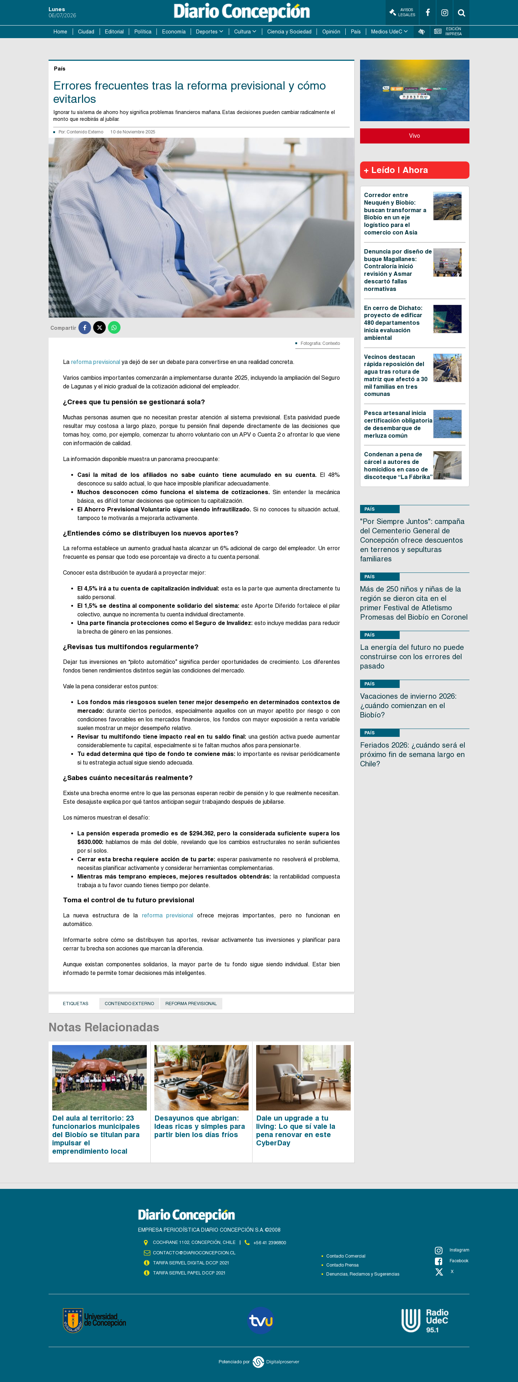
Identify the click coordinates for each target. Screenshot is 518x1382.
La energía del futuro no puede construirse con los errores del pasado (412, 656)
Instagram (452, 1250)
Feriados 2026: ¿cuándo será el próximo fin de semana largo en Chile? (412, 754)
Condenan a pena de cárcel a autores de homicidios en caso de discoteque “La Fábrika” (398, 465)
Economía (174, 32)
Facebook (451, 1261)
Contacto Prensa (342, 1265)
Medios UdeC (386, 32)
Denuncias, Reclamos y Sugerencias (362, 1274)
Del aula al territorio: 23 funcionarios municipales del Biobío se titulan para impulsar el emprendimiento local (96, 1134)
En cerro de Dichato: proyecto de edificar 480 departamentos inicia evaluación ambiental (393, 322)
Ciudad (86, 32)
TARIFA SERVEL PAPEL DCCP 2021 (189, 1272)
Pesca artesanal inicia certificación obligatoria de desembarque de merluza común (398, 423)
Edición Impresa (448, 31)
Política (143, 32)
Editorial (114, 32)
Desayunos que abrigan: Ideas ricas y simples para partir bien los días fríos (199, 1126)
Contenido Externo (85, 131)
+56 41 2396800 (270, 1242)
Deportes (207, 32)
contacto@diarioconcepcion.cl (193, 1252)
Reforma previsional (191, 1003)
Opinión (331, 32)
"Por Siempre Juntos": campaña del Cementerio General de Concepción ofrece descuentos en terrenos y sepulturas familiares (412, 540)
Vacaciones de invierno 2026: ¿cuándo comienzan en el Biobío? (408, 705)
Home (60, 32)
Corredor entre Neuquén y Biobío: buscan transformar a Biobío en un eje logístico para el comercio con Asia (395, 213)
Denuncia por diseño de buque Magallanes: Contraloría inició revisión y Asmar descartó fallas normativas (398, 270)
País (356, 32)
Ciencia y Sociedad (289, 32)
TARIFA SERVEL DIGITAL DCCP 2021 (191, 1262)
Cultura (242, 32)
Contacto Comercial (345, 1256)
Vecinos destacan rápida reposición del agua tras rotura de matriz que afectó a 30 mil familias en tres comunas (395, 375)
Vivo (414, 135)
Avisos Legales (402, 12)
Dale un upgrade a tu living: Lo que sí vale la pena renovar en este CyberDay (295, 1130)
